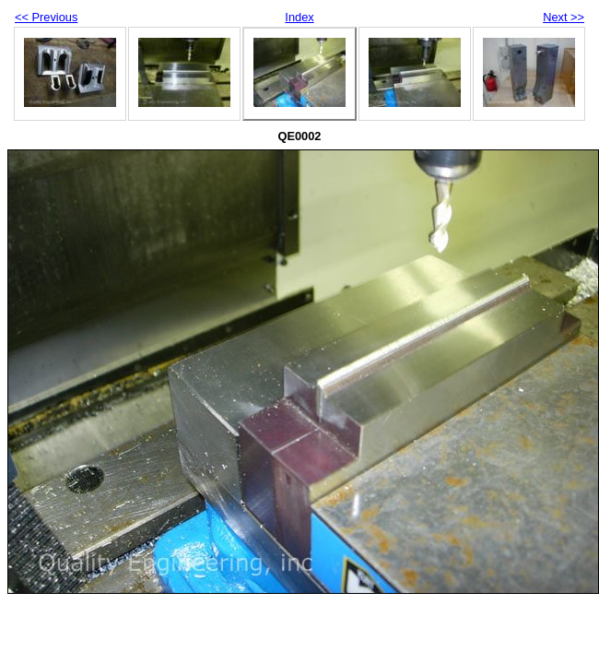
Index (299, 17)
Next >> (563, 17)
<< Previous (46, 17)
